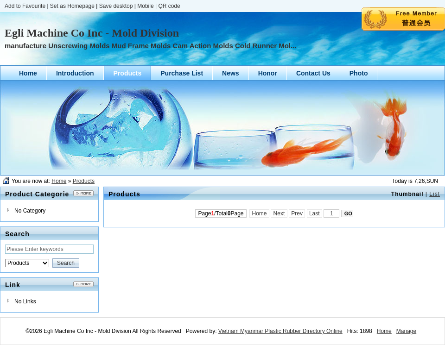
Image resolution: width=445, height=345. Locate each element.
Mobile (145, 6)
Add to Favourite (25, 6)
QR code (169, 6)
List (434, 194)
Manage (406, 331)
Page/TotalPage (220, 213)
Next (279, 213)
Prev (297, 213)
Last (314, 213)
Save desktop (116, 6)
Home (58, 181)
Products (84, 181)
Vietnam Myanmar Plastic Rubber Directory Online (280, 331)
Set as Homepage (72, 6)
